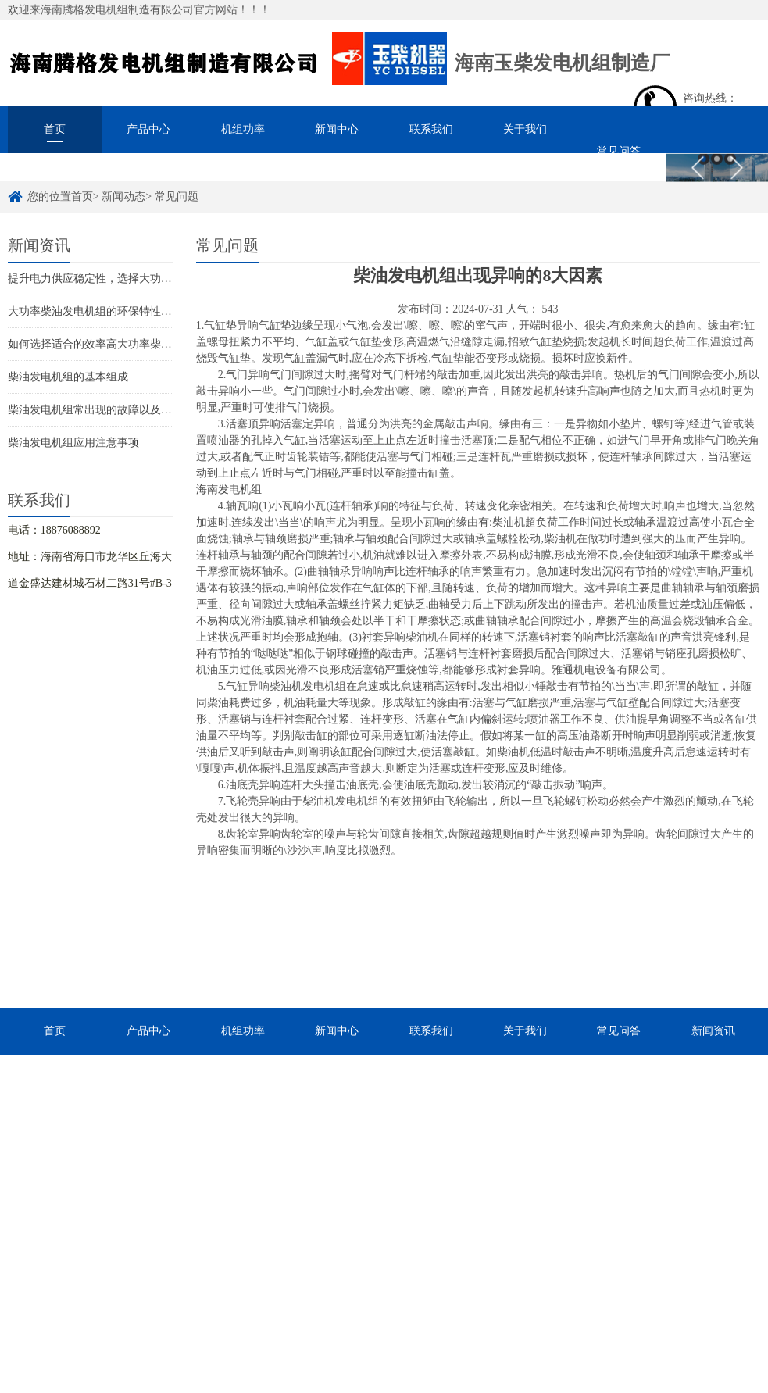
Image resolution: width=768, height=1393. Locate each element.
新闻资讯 (713, 1031)
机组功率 (243, 129)
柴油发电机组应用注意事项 (73, 442)
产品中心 (148, 129)
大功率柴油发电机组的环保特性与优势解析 (112, 311)
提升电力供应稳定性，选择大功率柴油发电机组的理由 (139, 278)
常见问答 (619, 151)
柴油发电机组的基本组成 (68, 377)
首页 (55, 129)
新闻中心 (337, 129)
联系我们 (431, 129)
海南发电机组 (229, 489)
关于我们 (525, 129)
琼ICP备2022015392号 (474, 1346)
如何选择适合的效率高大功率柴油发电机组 (112, 344)
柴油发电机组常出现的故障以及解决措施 (106, 410)
